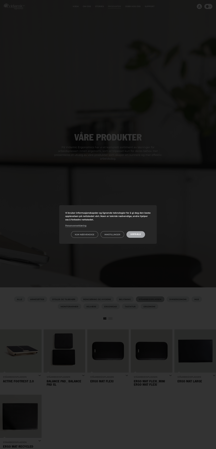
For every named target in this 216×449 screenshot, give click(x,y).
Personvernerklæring (75, 225)
